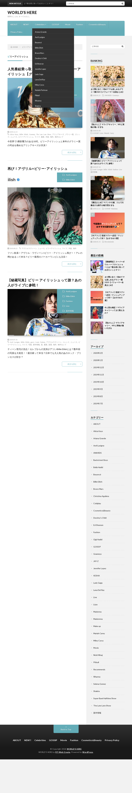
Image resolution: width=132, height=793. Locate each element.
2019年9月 (98, 389)
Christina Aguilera (101, 496)
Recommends (109, 241)
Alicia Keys (64, 80)
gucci (32, 342)
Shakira (96, 691)
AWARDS (108, 95)
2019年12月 (98, 367)
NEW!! (26, 24)
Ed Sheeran (98, 525)
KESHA (96, 575)
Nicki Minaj (98, 655)
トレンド (66, 342)
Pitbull (96, 662)
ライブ (37, 137)
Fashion (79, 24)
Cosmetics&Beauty (97, 24)
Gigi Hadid (97, 539)
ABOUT (13, 24)
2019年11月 (98, 374)
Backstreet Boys (100, 460)
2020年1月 (98, 360)
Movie (67, 24)
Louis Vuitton (40, 342)
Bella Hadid (98, 467)
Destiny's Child (99, 518)
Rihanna (96, 677)
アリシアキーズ (58, 134)
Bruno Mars (98, 489)
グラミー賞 (69, 134)
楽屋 (50, 344)
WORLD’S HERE (22, 12)
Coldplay (97, 503)
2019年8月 (98, 396)
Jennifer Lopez (99, 568)
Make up (97, 626)
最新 (42, 137)
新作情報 (70, 311)
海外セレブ (59, 137)
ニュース (13, 137)
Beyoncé (97, 474)
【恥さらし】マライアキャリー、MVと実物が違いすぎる (114, 325)
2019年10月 (98, 382)
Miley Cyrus (98, 640)
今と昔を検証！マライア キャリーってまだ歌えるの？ (114, 310)
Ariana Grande (99, 438)
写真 (30, 344)
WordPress (87, 752)
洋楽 (47, 137)
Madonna (114, 208)
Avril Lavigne (71, 175)
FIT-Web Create (62, 752)
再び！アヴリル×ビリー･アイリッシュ (38, 169)
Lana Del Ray (98, 590)
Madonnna (98, 619)
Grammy (32, 134)
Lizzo (101, 133)
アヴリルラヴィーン (29, 248)
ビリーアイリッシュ (25, 137)
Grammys (63, 90)
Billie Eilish (63, 85)
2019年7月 (98, 403)
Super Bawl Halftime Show (104, 698)
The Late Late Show (68, 95)
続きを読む (72, 152)
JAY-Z (96, 561)
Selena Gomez (99, 684)
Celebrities (40, 24)
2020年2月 (98, 353)
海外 (52, 137)
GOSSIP (55, 24)
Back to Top (66, 729)
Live (67, 306)
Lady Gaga (97, 583)
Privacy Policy (16, 32)
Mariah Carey (109, 133)
